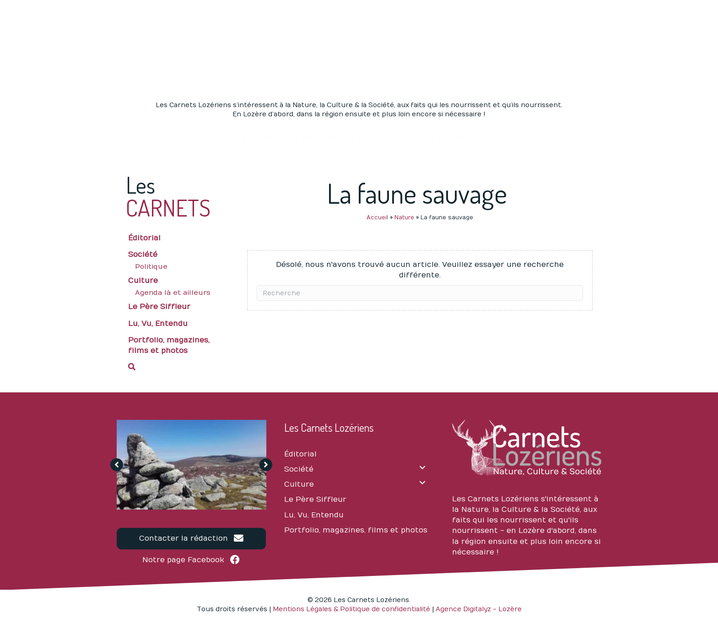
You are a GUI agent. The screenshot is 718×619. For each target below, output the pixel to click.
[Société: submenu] (422, 467)
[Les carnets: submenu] (408, 138)
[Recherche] (420, 293)
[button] (176, 366)
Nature (404, 217)
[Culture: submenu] (422, 482)
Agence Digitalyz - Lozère (479, 609)
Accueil (377, 217)
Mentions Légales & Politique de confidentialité (351, 609)
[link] (264, 138)
